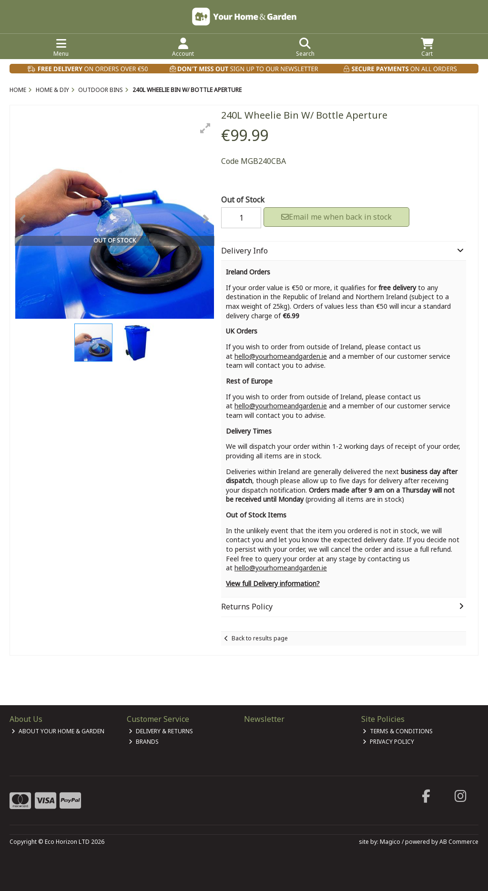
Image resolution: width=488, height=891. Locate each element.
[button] (205, 128)
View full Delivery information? (273, 583)
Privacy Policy (388, 742)
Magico (390, 842)
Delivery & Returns (161, 731)
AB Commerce (458, 842)
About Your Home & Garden (57, 731)
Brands (144, 742)
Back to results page (260, 638)
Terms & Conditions (398, 731)
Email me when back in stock (336, 217)
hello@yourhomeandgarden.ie (280, 356)
